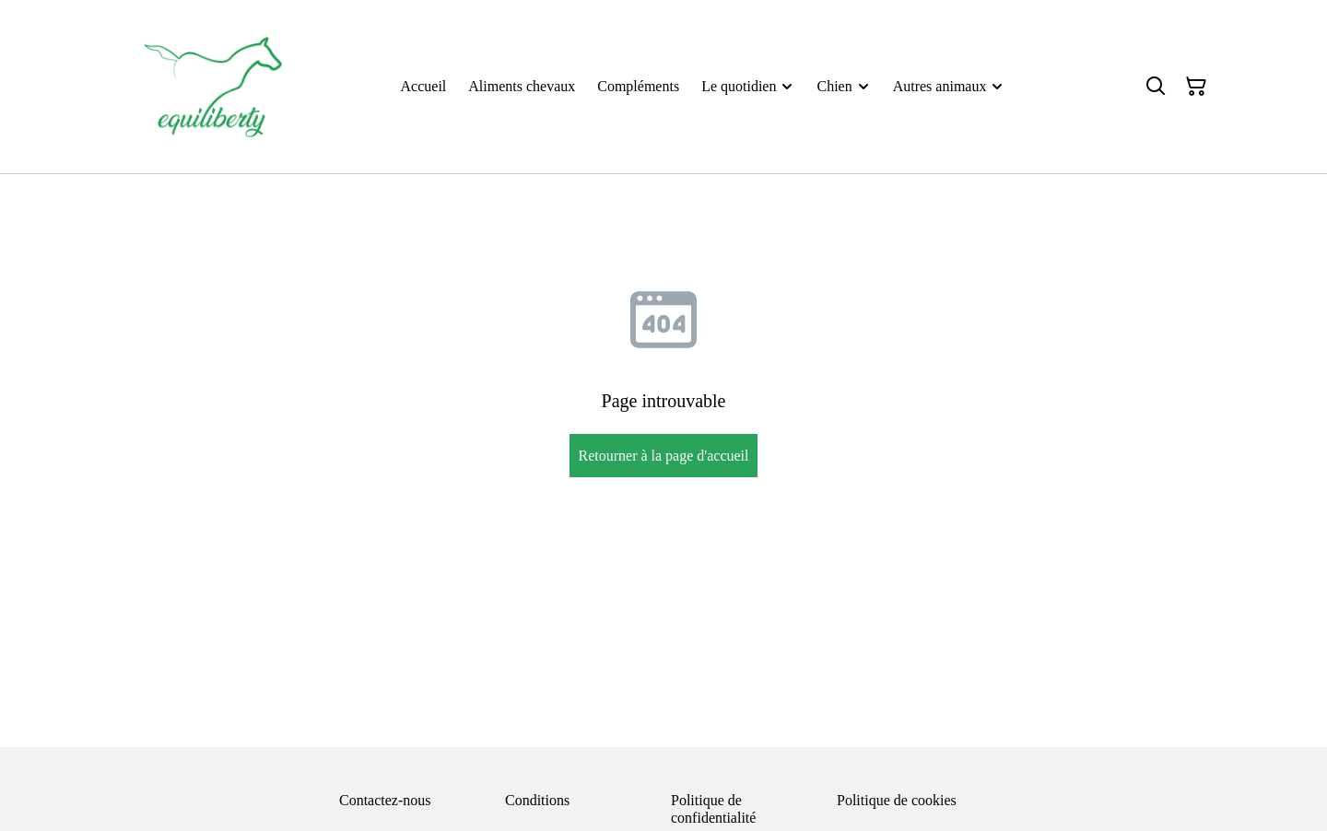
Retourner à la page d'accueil (663, 455)
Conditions (537, 800)
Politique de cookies (897, 800)
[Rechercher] (1155, 86)
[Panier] (1196, 86)
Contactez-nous (385, 800)
